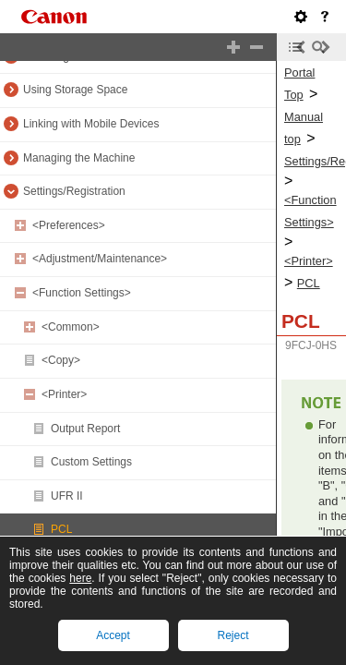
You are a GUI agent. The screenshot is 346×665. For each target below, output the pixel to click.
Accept (113, 635)
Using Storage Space (75, 89)
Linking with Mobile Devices (91, 123)
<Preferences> (68, 225)
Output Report (85, 428)
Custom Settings (91, 461)
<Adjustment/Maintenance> (99, 258)
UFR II (67, 496)
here (80, 578)
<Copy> (61, 360)
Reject (232, 635)
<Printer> (64, 394)
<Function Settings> (81, 292)
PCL (61, 529)
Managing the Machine (79, 157)
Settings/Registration (74, 191)
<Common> (71, 326)
